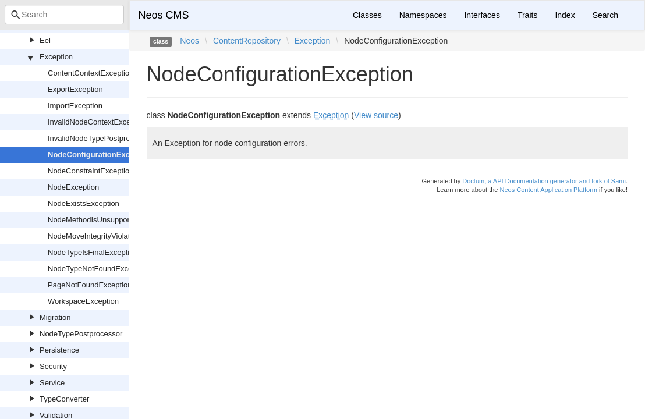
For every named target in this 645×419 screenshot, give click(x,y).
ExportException (75, 89)
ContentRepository (247, 40)
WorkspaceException (83, 301)
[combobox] (64, 14)
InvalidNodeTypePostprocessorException (117, 138)
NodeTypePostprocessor (81, 333)
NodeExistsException (83, 203)
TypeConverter (64, 399)
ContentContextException (90, 73)
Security (53, 366)
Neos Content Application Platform (548, 189)
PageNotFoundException (90, 284)
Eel (45, 40)
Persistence (59, 350)
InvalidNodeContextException (97, 122)
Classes (367, 15)
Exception (56, 56)
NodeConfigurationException (100, 154)
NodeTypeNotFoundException (98, 268)
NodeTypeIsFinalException (93, 252)
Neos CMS (164, 15)
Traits (527, 15)
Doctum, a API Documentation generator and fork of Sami (544, 180)
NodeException (73, 187)
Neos (189, 40)
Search (605, 15)
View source (376, 115)
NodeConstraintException (90, 170)
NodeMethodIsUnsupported (94, 219)
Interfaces (481, 15)
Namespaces (423, 15)
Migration (55, 317)
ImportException (75, 105)
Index (565, 15)
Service (52, 382)
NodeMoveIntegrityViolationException (110, 236)
